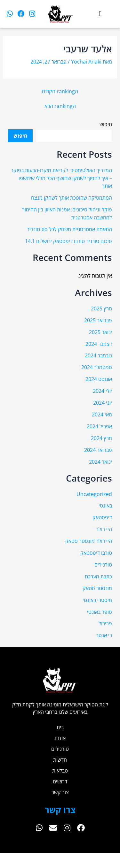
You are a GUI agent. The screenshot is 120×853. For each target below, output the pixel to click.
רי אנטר (104, 635)
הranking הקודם (60, 91)
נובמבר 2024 (98, 355)
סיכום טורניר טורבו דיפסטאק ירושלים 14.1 (68, 241)
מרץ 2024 (101, 438)
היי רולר (104, 529)
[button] (100, 14)
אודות (60, 738)
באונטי (105, 505)
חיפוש (106, 124)
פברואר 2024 (98, 449)
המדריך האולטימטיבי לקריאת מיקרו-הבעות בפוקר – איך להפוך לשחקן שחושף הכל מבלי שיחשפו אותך (61, 177)
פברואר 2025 (98, 320)
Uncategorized (94, 494)
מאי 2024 (102, 414)
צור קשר (60, 792)
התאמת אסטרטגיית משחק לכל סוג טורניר (69, 229)
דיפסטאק (102, 517)
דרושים (60, 781)
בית (60, 727)
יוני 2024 (102, 402)
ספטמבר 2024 (96, 367)
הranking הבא (60, 106)
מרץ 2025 (101, 308)
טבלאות (60, 770)
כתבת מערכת (98, 576)
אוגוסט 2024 (98, 379)
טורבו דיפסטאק (96, 552)
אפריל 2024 (99, 426)
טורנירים (103, 564)
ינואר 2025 (100, 332)
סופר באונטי (99, 611)
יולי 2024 (102, 390)
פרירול (105, 623)
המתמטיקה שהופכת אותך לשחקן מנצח (71, 197)
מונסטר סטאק (97, 588)
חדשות (60, 759)
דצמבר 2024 (98, 343)
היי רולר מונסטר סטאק (88, 541)
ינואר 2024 (100, 461)
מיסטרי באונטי (97, 600)
